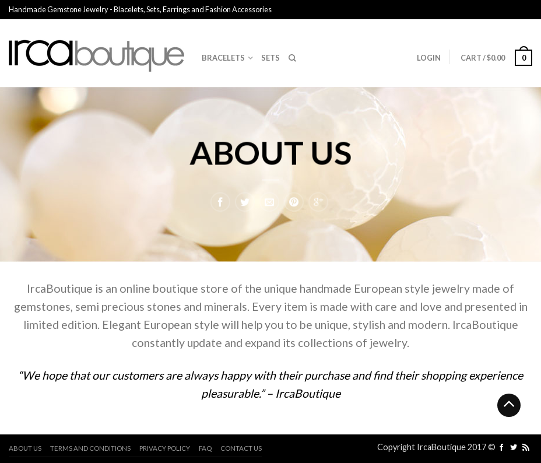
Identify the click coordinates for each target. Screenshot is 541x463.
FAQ (205, 448)
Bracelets (223, 57)
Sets (270, 57)
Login (429, 57)
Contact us (241, 448)
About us (25, 448)
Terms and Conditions (90, 448)
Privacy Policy (164, 448)
